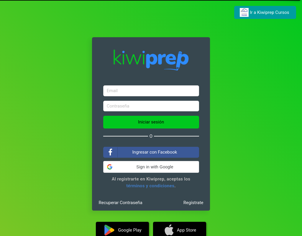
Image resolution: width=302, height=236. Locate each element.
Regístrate (193, 202)
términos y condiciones (150, 185)
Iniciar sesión (151, 122)
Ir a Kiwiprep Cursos (265, 12)
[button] (151, 167)
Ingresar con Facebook (140, 152)
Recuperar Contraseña (120, 202)
